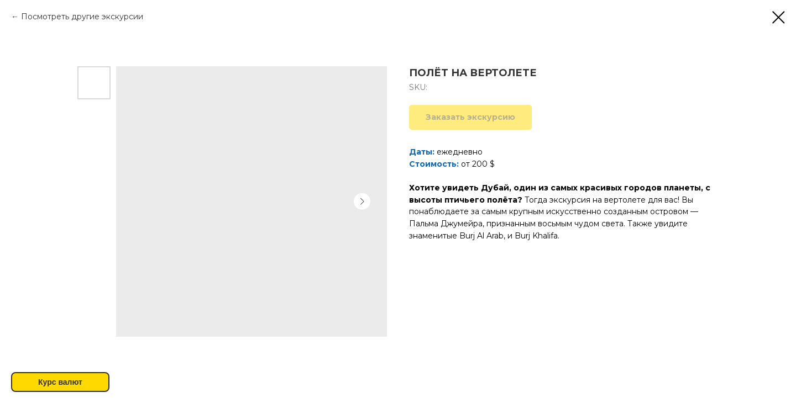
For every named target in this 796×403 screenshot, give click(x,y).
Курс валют (60, 382)
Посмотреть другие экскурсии (82, 17)
